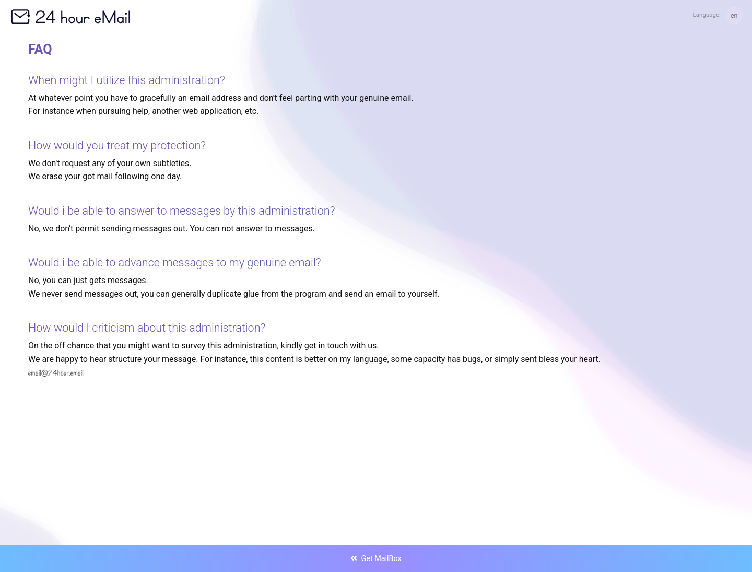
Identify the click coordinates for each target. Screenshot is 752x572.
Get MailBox (375, 558)
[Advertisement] (341, 439)
